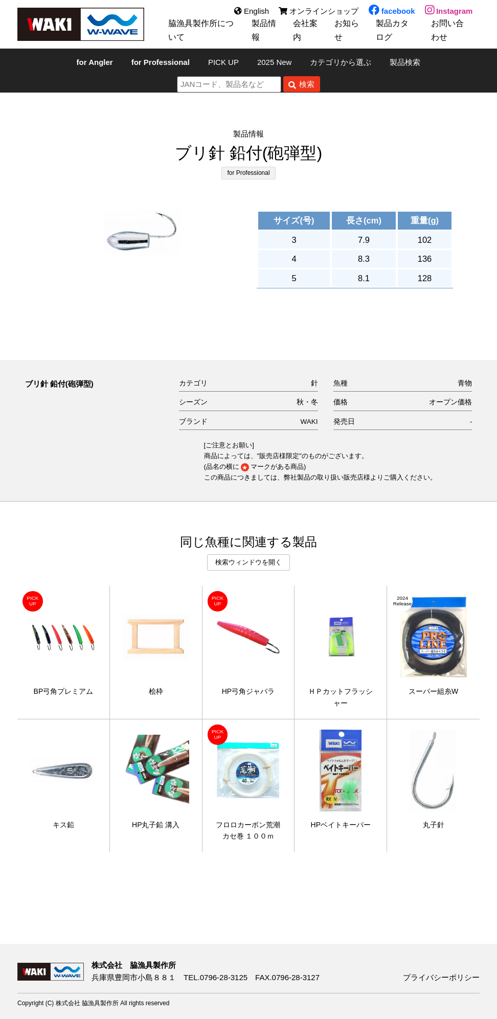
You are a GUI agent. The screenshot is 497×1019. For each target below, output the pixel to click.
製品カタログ (393, 30)
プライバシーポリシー (441, 977)
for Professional (248, 172)
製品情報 (261, 30)
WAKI (309, 421)
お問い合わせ (449, 30)
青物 (465, 383)
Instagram (449, 11)
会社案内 (302, 30)
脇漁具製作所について (198, 30)
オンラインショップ (318, 11)
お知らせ (343, 30)
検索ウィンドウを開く (248, 562)
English (251, 11)
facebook (391, 11)
